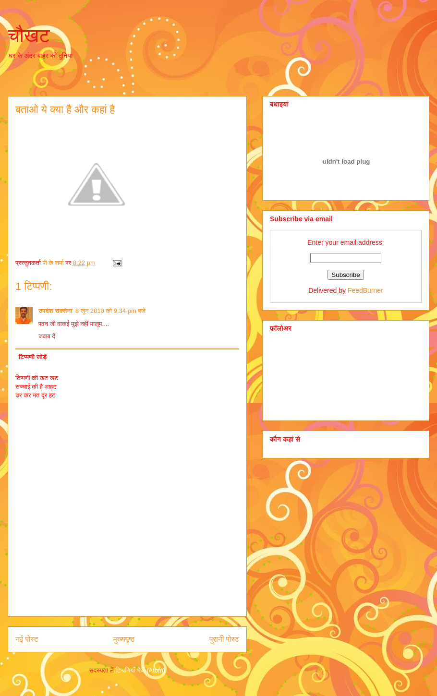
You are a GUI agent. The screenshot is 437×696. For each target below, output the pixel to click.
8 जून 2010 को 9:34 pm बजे (110, 310)
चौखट (29, 35)
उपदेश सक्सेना (55, 310)
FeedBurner (365, 290)
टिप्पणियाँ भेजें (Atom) (141, 670)
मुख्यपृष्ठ (124, 639)
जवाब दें (46, 336)
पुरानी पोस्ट (224, 639)
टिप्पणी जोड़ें (33, 356)
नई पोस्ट (26, 639)
